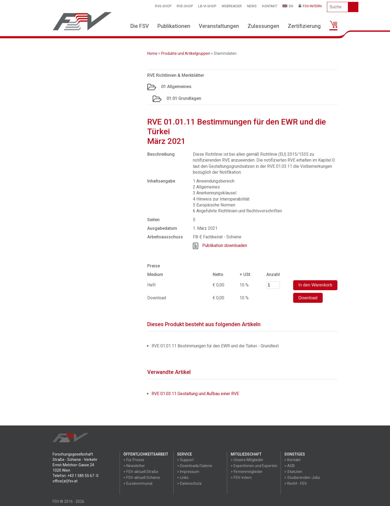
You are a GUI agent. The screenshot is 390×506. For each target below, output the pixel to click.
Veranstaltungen (219, 26)
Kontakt (269, 6)
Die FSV (139, 26)
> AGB (289, 466)
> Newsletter (134, 466)
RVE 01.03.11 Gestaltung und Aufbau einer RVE (195, 393)
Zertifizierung (304, 26)
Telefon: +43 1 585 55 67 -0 (75, 476)
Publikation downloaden (224, 245)
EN (287, 6)
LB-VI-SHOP (207, 6)
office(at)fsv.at (65, 481)
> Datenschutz (189, 483)
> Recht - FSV (295, 483)
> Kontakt (292, 460)
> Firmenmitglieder (247, 471)
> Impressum (188, 471)
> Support (185, 460)
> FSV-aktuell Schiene (141, 477)
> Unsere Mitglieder (247, 460)
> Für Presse (133, 460)
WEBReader (232, 6)
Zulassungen (263, 26)
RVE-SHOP (185, 6)
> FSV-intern (241, 477)
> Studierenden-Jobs (302, 477)
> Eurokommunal (137, 483)
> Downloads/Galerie (194, 466)
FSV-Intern (310, 6)
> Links (183, 477)
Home (152, 53)
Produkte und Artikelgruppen (185, 53)
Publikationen (173, 26)
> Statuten (293, 471)
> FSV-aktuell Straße (140, 471)
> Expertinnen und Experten (254, 466)
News (252, 6)
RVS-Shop (163, 6)
